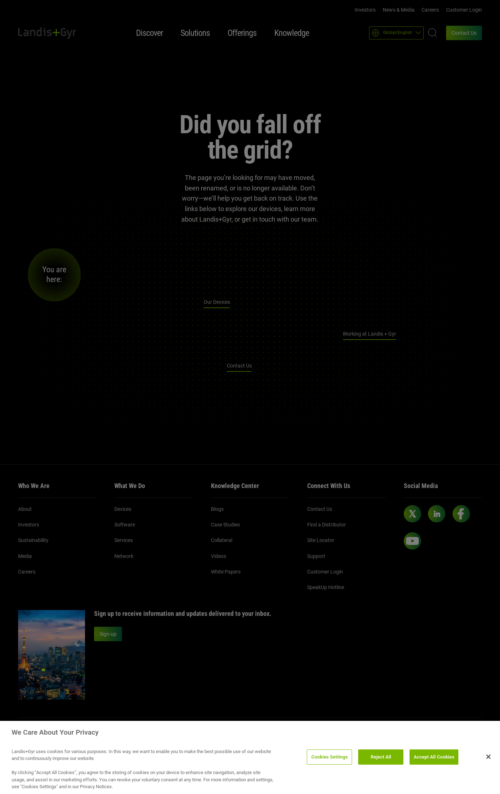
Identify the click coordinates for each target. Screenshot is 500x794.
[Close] (488, 760)
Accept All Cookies (434, 760)
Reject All (381, 760)
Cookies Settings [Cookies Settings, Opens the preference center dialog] (330, 760)
